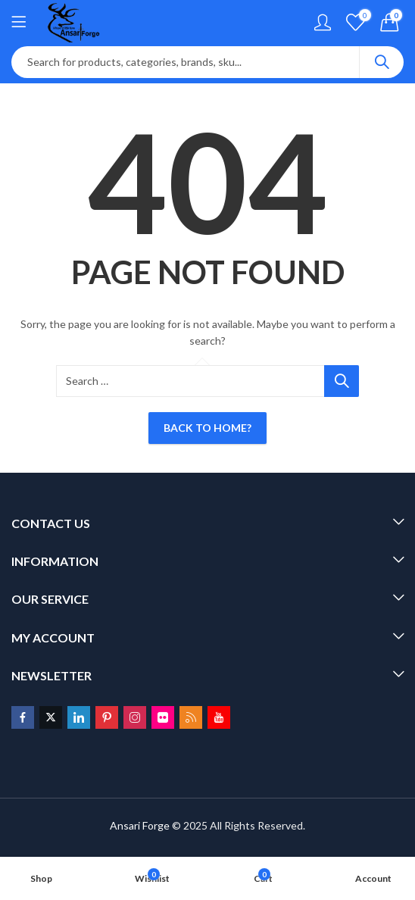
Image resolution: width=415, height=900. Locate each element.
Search (382, 62)
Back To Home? (207, 427)
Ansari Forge (140, 825)
